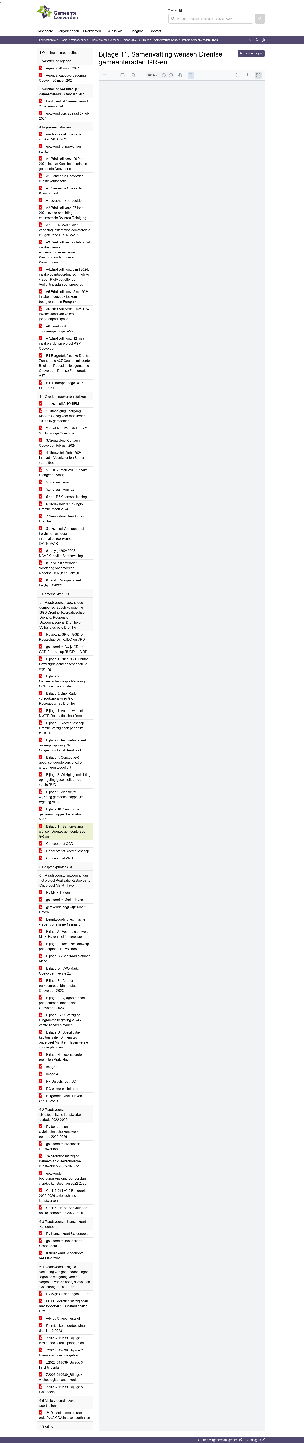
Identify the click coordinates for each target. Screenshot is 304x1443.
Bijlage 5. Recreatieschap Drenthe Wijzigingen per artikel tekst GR (62, 728)
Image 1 (48, 1067)
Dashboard (45, 31)
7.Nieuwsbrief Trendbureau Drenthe (62, 519)
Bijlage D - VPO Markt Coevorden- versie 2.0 (58, 971)
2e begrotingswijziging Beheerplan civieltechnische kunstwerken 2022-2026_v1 (60, 1161)
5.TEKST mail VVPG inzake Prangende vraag (63, 472)
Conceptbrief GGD (56, 844)
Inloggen (257, 1440)
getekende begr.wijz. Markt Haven (62, 909)
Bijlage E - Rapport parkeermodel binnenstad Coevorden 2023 (58, 985)
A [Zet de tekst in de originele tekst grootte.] (250, 40)
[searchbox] (210, 19)
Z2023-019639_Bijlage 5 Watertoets (61, 1389)
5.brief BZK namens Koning (63, 497)
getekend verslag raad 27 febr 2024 (64, 116)
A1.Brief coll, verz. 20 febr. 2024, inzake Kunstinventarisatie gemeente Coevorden (63, 164)
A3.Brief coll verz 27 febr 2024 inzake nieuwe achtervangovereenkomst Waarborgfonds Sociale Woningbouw (64, 252)
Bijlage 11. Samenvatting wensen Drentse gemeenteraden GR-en (63, 831)
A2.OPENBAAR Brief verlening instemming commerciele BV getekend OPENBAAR (64, 230)
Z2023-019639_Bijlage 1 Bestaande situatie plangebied (61, 1340)
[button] (260, 19)
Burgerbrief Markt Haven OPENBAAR (60, 1098)
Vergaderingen (68, 31)
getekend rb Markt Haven (61, 900)
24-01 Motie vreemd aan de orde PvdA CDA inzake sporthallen (64, 1415)
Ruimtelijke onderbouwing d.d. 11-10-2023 (62, 1328)
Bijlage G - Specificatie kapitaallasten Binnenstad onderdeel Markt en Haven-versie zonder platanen (63, 1040)
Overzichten (92, 31)
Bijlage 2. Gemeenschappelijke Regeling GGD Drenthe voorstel (62, 681)
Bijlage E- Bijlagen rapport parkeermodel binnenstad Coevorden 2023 (62, 1003)
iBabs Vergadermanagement (221, 1440)
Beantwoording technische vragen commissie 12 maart (62, 922)
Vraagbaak (137, 31)
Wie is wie (115, 31)
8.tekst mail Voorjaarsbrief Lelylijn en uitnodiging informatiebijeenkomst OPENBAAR (61, 536)
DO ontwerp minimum (58, 1088)
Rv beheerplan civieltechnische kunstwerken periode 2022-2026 (60, 1131)
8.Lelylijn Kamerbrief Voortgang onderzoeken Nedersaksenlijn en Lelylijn (59, 568)
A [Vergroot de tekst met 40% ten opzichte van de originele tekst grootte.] (263, 40)
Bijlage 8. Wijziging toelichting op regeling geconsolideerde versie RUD (65, 780)
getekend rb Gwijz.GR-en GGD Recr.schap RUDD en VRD (63, 649)
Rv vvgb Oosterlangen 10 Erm (64, 1294)
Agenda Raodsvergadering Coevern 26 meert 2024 (62, 78)
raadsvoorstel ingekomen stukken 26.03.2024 (61, 137)
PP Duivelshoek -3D (57, 1081)
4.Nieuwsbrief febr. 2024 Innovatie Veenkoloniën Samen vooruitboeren (62, 458)
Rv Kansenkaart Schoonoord (64, 1233)
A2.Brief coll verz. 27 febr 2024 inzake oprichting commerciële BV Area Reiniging (62, 213)
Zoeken (173, 10)
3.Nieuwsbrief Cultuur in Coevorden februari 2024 (60, 443)
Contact (155, 31)
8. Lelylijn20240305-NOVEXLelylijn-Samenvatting (61, 553)
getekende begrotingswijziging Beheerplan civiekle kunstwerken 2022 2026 (62, 1178)
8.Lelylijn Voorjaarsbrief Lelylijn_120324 (60, 583)
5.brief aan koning (55, 482)
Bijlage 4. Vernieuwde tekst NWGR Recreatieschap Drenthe (62, 713)
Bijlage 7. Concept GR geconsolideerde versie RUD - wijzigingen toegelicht (61, 762)
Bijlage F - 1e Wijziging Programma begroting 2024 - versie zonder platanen (60, 1020)
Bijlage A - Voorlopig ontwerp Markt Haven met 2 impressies (64, 934)
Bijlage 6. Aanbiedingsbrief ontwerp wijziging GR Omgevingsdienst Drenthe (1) (62, 745)
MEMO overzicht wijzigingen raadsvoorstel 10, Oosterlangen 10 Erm (64, 1306)
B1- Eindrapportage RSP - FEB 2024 (62, 385)
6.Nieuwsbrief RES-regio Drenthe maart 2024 (61, 506)
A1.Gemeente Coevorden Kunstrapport (61, 191)
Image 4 (48, 1074)
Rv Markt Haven (54, 892)
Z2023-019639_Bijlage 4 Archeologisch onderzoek (61, 1377)
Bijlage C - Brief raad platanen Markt (65, 958)
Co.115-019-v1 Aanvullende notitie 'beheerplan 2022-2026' (63, 1210)
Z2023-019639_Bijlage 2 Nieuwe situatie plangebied (61, 1352)
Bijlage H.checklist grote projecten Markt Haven (60, 1057)
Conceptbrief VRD (56, 858)
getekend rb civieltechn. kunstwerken (60, 1146)
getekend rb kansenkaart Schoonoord (60, 1243)
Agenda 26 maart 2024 (59, 68)
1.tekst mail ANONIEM (59, 404)
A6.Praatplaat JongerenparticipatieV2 (56, 328)
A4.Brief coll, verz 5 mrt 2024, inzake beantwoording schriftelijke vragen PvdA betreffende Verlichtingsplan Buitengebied (64, 277)
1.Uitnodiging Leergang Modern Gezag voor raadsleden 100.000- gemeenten (62, 416)
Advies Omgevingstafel (59, 1318)
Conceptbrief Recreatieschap (64, 851)
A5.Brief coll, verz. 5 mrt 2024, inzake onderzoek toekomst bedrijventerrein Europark (64, 297)
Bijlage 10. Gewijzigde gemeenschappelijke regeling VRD (61, 814)
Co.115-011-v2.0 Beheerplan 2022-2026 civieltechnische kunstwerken (63, 1195)
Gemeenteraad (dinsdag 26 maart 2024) (114, 40)
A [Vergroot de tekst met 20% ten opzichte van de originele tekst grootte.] (256, 40)
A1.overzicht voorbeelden (61, 200)
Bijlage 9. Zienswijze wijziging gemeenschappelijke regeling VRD (61, 797)
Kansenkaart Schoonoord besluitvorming (61, 1255)
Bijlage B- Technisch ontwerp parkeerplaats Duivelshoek (64, 946)
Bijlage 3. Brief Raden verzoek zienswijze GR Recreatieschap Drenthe (58, 698)
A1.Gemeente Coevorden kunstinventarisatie (61, 178)
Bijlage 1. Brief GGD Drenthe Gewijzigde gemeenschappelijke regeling (64, 664)
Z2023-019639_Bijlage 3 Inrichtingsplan (61, 1365)
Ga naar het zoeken (0, 2)
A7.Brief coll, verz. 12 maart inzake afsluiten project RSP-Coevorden (62, 343)
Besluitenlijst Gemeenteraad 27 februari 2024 (63, 104)
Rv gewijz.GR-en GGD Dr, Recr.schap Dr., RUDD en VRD (62, 637)
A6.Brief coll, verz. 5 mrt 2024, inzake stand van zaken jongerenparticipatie (64, 314)
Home (63, 40)
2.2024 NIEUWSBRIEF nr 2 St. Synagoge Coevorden (63, 431)
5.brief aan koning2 (56, 489)
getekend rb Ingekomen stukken (60, 149)
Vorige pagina (251, 53)
